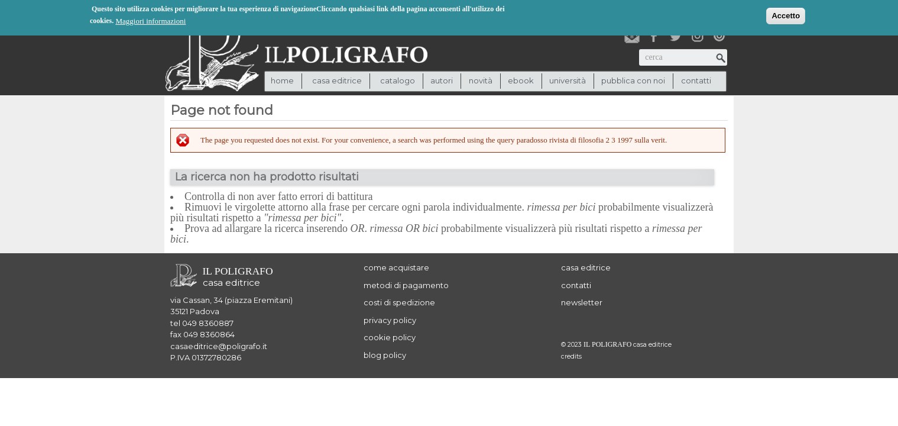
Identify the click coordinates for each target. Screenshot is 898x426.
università (567, 80)
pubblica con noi (633, 80)
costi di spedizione (399, 302)
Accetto (785, 14)
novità (480, 80)
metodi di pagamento (406, 285)
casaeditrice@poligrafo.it (218, 346)
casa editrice (586, 267)
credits (571, 356)
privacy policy (390, 320)
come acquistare (396, 267)
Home (282, 80)
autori (441, 80)
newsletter (581, 302)
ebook (521, 80)
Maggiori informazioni (151, 19)
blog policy (385, 355)
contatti (696, 80)
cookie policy (390, 337)
